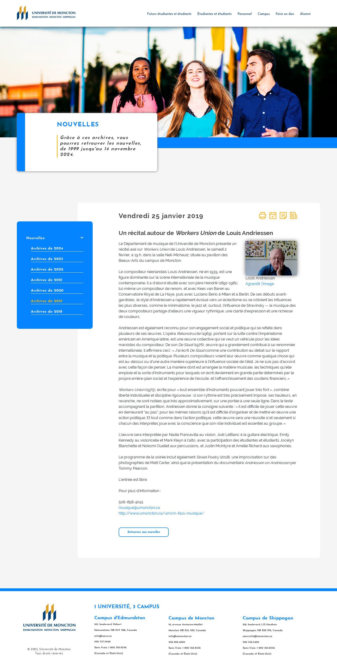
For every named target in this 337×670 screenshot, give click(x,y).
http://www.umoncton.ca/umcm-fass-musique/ (161, 513)
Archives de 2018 (46, 312)
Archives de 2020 (47, 291)
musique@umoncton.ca (139, 507)
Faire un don (285, 14)
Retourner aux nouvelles (144, 532)
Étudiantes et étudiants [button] (214, 14)
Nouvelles (54, 238)
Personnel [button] (245, 14)
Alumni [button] (305, 14)
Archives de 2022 (47, 269)
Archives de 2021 (46, 280)
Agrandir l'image (259, 284)
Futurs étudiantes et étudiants (169, 14)
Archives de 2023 (47, 259)
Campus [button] (264, 14)
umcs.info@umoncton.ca (257, 636)
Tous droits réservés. (49, 653)
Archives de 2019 (46, 301)
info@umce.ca (103, 636)
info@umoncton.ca (179, 636)
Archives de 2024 (47, 248)
